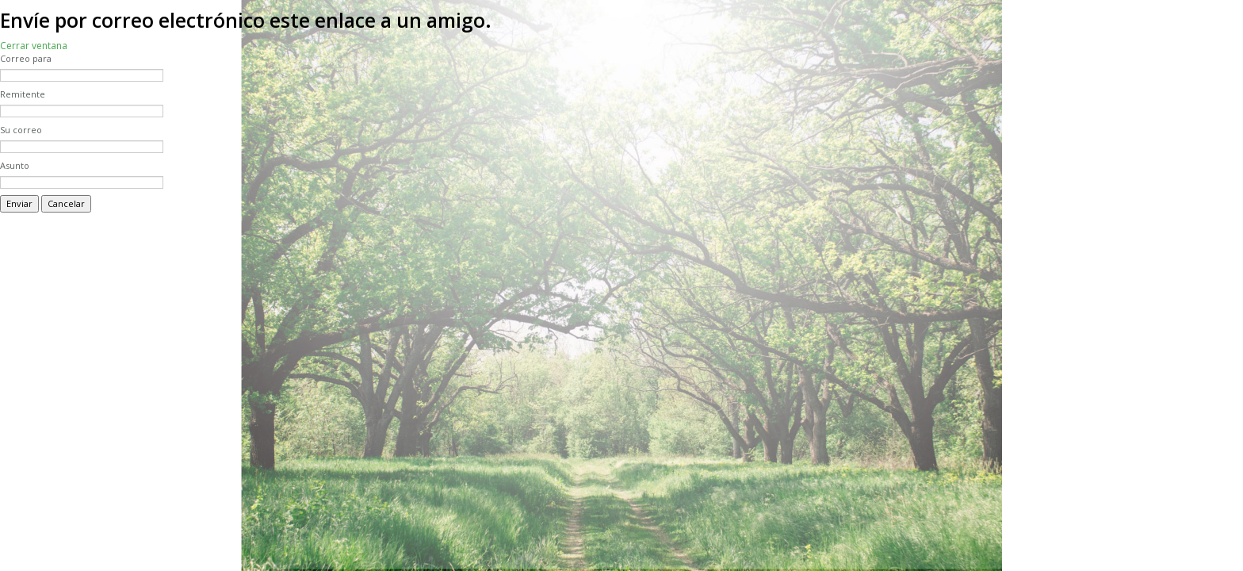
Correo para (26, 58)
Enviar (19, 203)
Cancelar (66, 203)
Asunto (14, 165)
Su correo (21, 130)
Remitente (22, 94)
